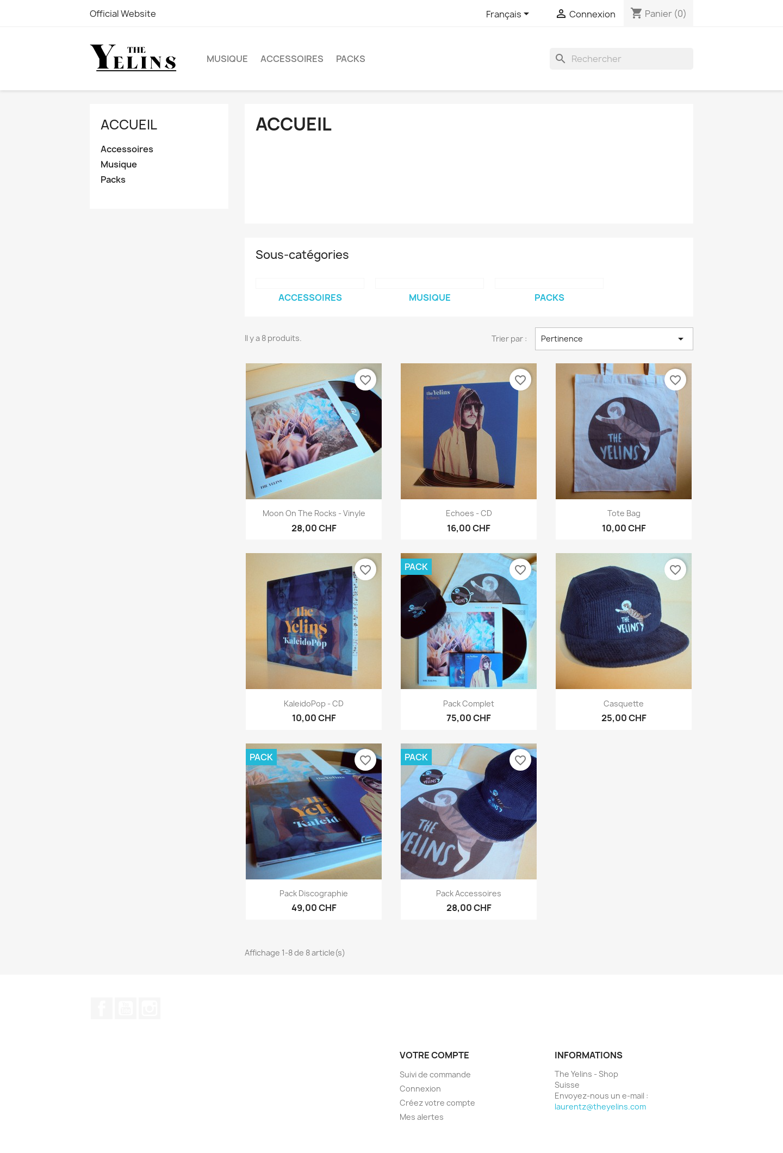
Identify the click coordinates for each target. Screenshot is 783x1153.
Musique (227, 59)
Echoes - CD (469, 513)
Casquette (624, 703)
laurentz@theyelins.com (600, 1106)
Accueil (129, 124)
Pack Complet (468, 703)
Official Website (123, 14)
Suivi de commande (435, 1074)
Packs (350, 59)
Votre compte (434, 1055)
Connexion (420, 1088)
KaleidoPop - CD (314, 703)
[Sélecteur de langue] (509, 14)
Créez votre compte (437, 1103)
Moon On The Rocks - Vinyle (314, 513)
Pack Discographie (313, 893)
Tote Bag (624, 513)
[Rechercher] (621, 59)
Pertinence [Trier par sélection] (614, 338)
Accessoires (292, 59)
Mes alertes (422, 1117)
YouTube (125, 1008)
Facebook (102, 1008)
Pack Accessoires (468, 893)
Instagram (149, 1008)
